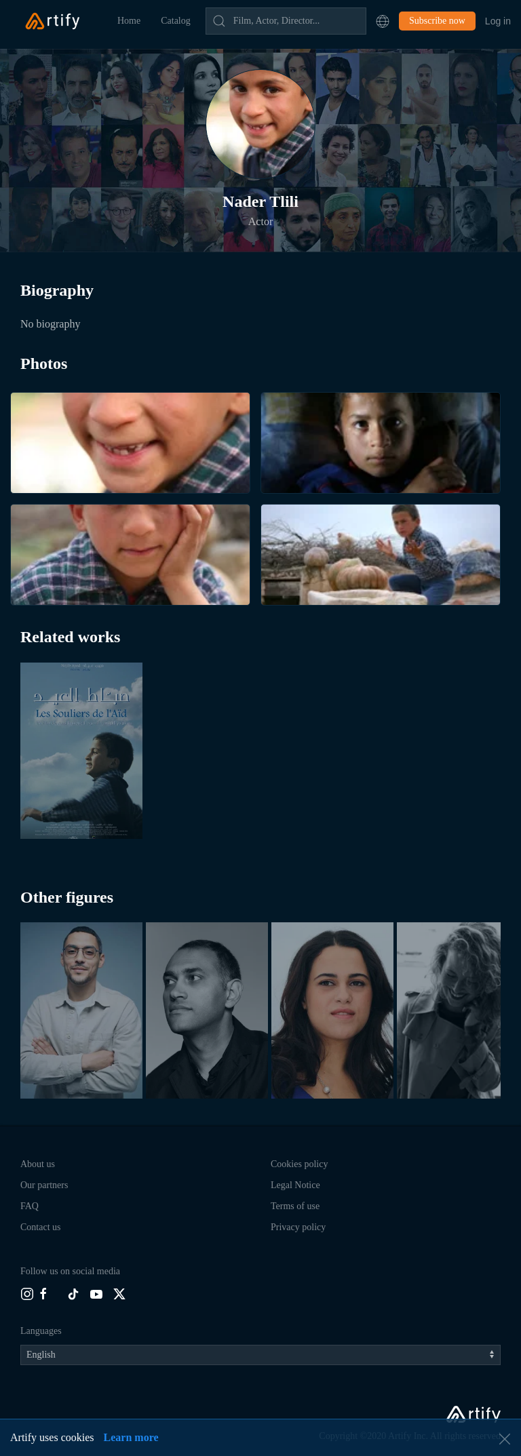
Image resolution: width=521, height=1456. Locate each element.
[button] (382, 21)
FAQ (29, 1206)
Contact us (40, 1227)
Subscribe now (437, 21)
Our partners (44, 1185)
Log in (498, 21)
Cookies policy (299, 1164)
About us (37, 1164)
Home (128, 21)
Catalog (176, 21)
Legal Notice (295, 1185)
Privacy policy (298, 1227)
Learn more (131, 1437)
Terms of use (295, 1206)
